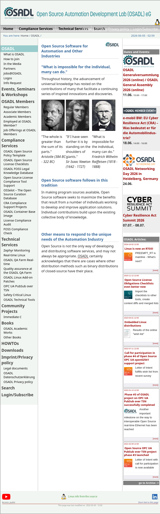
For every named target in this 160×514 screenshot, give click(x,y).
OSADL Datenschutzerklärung (19, 375)
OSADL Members (17, 101)
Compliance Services (13, 143)
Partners (10, 69)
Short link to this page (148, 502)
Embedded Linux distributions (135, 323)
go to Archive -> (149, 482)
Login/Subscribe (145, 29)
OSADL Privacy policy (18, 382)
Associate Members (17, 112)
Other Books (12, 337)
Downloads (12, 350)
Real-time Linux (14, 255)
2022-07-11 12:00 (131, 349)
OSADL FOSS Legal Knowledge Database (18, 171)
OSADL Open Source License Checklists (18, 162)
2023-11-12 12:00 (131, 276)
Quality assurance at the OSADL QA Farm (18, 271)
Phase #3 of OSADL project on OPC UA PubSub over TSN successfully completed (139, 400)
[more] (155, 270)
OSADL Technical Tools (19, 300)
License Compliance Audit (17, 222)
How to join (12, 59)
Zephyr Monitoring (17, 250)
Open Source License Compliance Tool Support (18, 181)
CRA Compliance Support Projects (15, 205)
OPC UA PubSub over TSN (18, 288)
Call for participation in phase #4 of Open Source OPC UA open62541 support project (140, 358)
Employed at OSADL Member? (17, 123)
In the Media (12, 64)
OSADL (35, 35)
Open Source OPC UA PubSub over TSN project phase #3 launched (140, 451)
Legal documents (16, 368)
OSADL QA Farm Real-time (19, 262)
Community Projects (13, 308)
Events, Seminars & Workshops (18, 91)
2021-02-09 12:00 (131, 444)
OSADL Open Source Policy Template (18, 153)
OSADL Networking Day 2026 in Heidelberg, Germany (140, 172)
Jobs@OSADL (13, 73)
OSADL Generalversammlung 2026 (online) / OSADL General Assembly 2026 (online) (141, 78)
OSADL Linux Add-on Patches (18, 279)
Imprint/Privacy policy (112, 29)
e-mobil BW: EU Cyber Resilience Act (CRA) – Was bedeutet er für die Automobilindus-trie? (140, 126)
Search (8, 388)
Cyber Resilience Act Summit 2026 (139, 216)
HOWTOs (10, 343)
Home (87, 29)
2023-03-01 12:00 (131, 318)
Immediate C (13, 317)
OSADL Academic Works (15, 330)
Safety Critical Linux (17, 295)
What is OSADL (14, 54)
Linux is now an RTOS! (138, 248)
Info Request (12, 83)
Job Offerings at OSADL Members (20, 132)
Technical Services (10, 242)
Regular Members (16, 107)
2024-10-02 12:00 (131, 244)
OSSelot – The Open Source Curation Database (17, 194)
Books (7, 323)
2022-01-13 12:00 (131, 390)
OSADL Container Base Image (19, 214)
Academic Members (17, 117)
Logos (8, 78)
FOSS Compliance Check (16, 231)
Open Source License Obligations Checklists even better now (139, 283)
